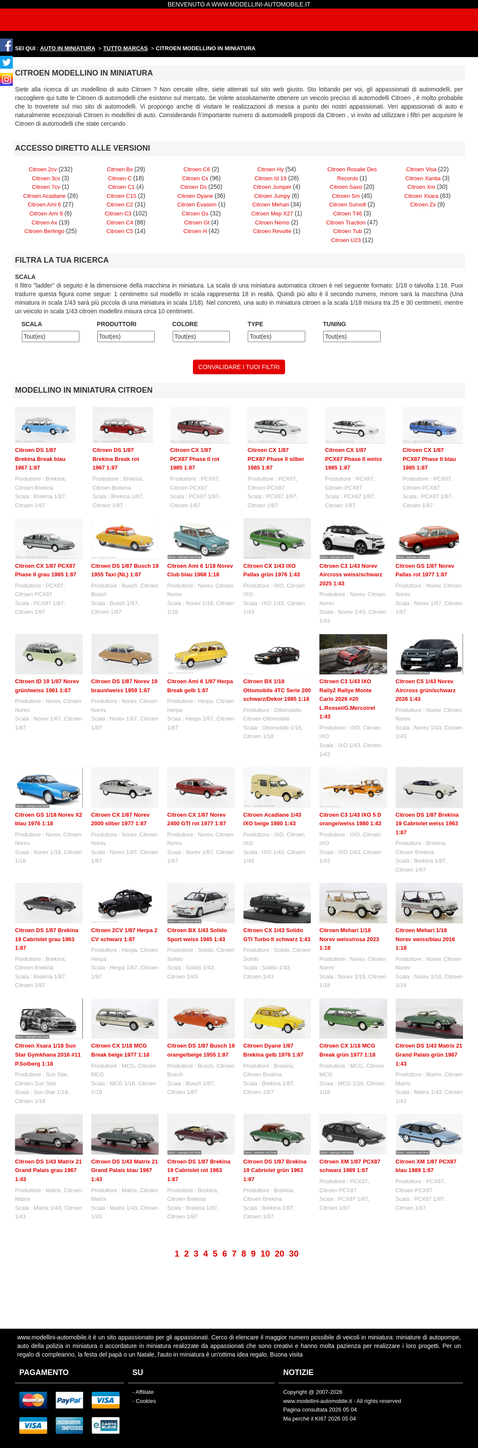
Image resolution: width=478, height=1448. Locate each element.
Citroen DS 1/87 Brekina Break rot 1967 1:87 (116, 459)
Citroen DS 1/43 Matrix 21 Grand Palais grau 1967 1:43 (48, 1138)
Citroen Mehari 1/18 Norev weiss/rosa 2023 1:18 (349, 939)
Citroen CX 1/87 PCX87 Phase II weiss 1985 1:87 (353, 459)
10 (265, 1221)
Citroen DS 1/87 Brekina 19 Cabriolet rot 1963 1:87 (198, 1138)
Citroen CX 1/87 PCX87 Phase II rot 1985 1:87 (194, 459)
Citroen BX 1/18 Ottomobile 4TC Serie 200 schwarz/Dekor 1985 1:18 (277, 690)
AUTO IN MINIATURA (67, 48)
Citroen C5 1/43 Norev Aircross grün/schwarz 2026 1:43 (426, 690)
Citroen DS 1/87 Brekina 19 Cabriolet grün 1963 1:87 (275, 1138)
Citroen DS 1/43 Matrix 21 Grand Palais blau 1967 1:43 (124, 1138)
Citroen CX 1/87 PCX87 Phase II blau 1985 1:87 (429, 459)
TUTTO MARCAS (125, 48)
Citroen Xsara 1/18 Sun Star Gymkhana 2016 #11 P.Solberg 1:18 (48, 1054)
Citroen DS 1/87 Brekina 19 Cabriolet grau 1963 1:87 (46, 939)
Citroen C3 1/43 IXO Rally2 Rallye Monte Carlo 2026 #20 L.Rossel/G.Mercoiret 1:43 (347, 699)
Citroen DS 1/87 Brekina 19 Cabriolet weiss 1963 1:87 (427, 824)
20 (279, 1221)
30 (293, 1221)
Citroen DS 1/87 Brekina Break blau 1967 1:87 (40, 459)
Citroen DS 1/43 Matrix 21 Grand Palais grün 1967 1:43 (429, 1022)
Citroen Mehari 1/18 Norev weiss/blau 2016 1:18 (425, 939)
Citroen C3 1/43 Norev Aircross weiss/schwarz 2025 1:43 (350, 575)
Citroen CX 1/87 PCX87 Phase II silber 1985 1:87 (275, 459)
